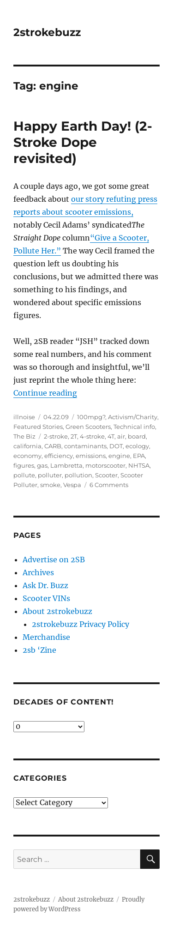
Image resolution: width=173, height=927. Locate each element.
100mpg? (91, 417)
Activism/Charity (132, 417)
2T (74, 436)
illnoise (24, 417)
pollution (78, 475)
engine (119, 455)
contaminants (85, 446)
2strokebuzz (47, 32)
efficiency (58, 455)
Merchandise (46, 637)
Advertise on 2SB (54, 559)
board (137, 436)
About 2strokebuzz (57, 611)
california (27, 446)
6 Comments (108, 484)
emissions (91, 455)
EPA (139, 455)
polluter (50, 475)
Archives (38, 572)
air (121, 436)
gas (42, 465)
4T (110, 436)
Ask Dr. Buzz (45, 585)
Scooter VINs (46, 598)
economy (27, 455)
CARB (52, 446)
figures (23, 465)
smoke (50, 484)
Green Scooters (88, 426)
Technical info (134, 426)
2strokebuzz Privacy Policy (80, 624)
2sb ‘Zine (39, 650)
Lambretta (66, 465)
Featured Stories (38, 426)
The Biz (24, 436)
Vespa (72, 484)
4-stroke (92, 436)
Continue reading (45, 392)
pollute (24, 475)
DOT (116, 446)
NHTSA (138, 465)
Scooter (106, 475)
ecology (137, 446)
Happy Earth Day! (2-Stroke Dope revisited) (82, 142)
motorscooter (105, 465)
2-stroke (56, 436)
